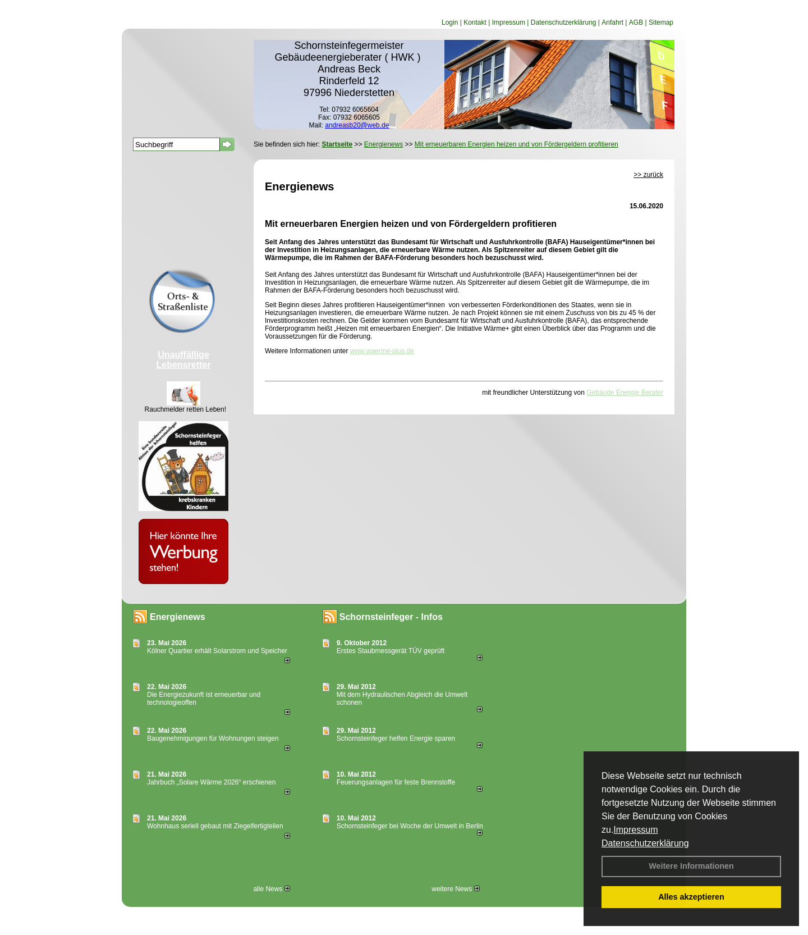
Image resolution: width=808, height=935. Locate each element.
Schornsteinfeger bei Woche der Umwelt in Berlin (410, 826)
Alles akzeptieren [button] (691, 896)
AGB (636, 22)
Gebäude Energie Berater (624, 392)
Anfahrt (612, 22)
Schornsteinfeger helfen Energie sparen (396, 738)
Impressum (635, 829)
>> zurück (648, 175)
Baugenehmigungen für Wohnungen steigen (213, 738)
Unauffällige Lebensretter (184, 360)
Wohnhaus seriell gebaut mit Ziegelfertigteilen (215, 826)
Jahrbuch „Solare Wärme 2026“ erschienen (211, 782)
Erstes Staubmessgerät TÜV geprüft (391, 651)
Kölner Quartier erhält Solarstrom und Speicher (217, 651)
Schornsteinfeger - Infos (391, 617)
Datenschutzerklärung (645, 843)
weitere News (455, 889)
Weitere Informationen (691, 865)
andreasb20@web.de (357, 125)
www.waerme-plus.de (382, 351)
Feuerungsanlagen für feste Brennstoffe (396, 782)
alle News (271, 889)
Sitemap (661, 22)
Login (450, 22)
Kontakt (474, 22)
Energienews (177, 617)
